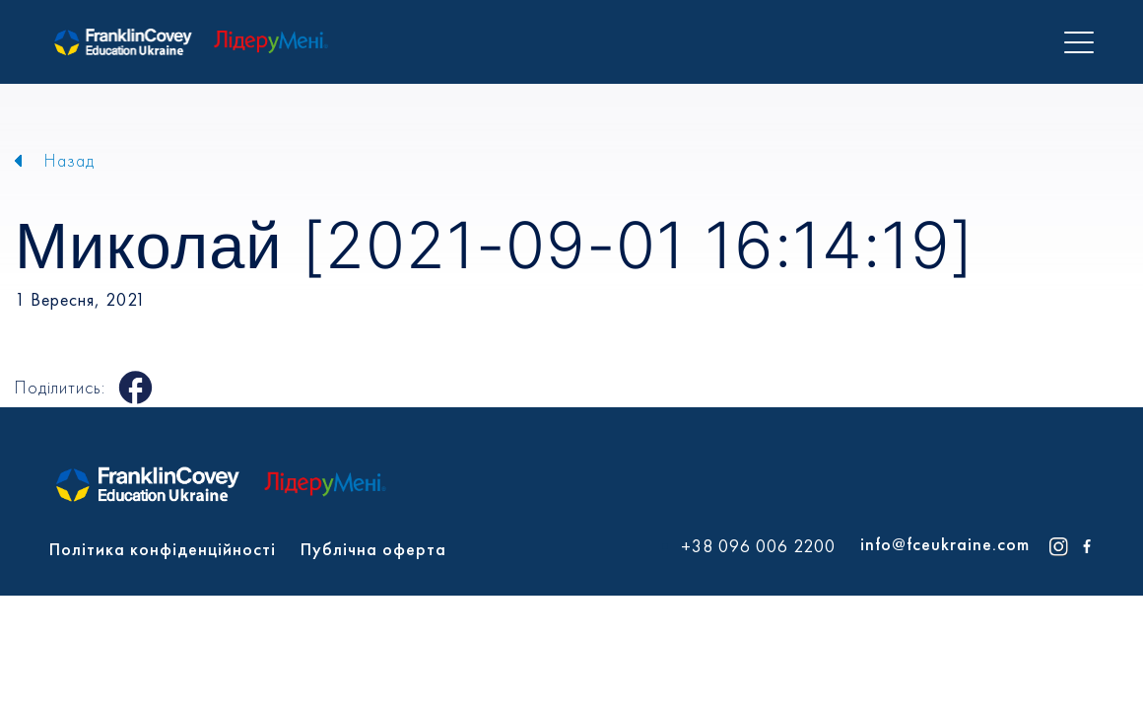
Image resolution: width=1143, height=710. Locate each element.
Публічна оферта (373, 548)
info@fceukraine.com (945, 543)
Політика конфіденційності (162, 548)
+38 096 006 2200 (758, 546)
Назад (69, 160)
